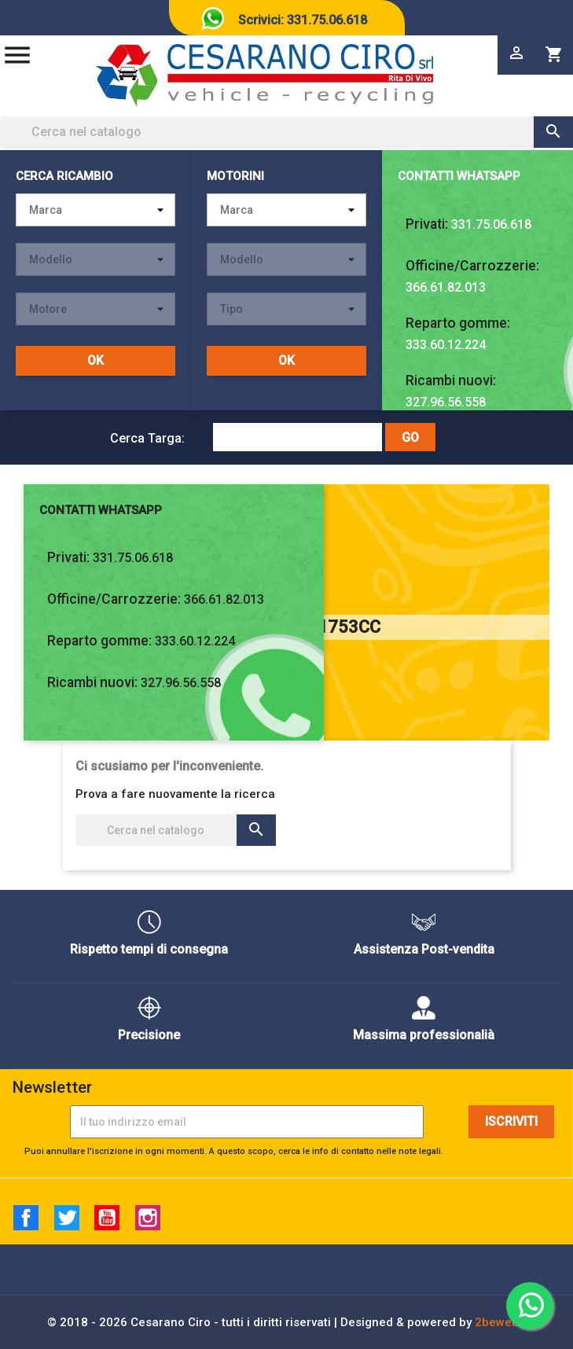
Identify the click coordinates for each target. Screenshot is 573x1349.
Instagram (147, 1217)
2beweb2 (500, 1322)
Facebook (26, 1217)
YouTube (106, 1217)
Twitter (66, 1217)
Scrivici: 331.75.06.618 (302, 20)
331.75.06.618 (491, 224)
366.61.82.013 (446, 287)
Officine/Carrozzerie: (472, 266)
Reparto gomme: (458, 323)
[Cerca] (286, 132)
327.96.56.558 (446, 402)
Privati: (427, 224)
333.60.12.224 (446, 344)
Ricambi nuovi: (451, 380)
